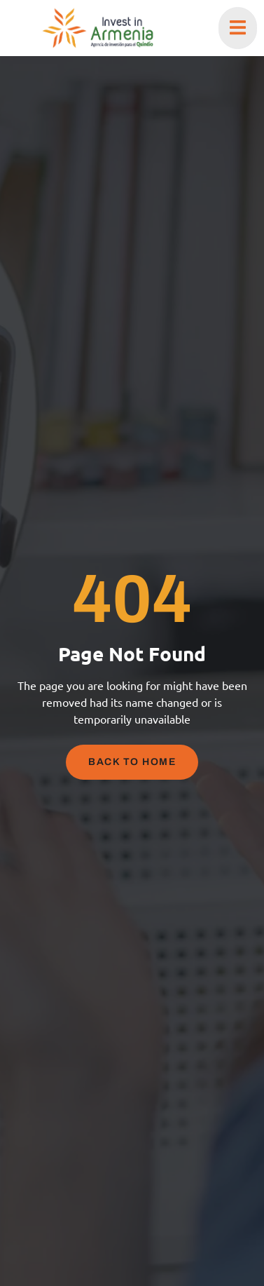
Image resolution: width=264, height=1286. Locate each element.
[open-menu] (237, 28)
